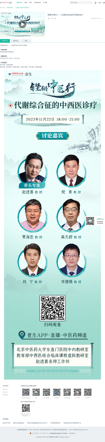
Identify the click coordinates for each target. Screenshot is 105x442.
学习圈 (45, 2)
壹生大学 (19, 2)
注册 (103, 2)
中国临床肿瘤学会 (55, 423)
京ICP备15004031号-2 (46, 429)
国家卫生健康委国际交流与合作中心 (37, 423)
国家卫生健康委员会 (18, 423)
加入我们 (5, 392)
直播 (25, 2)
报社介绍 (5, 389)
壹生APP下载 (6, 423)
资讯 (30, 2)
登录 (99, 2)
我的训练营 (37, 2)
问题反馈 (5, 394)
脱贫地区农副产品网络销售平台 (72, 423)
